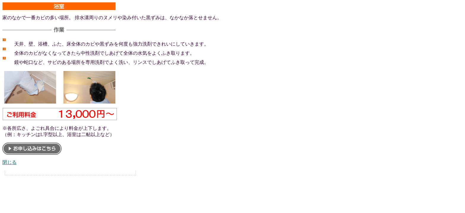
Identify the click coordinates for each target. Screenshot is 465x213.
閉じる (9, 162)
